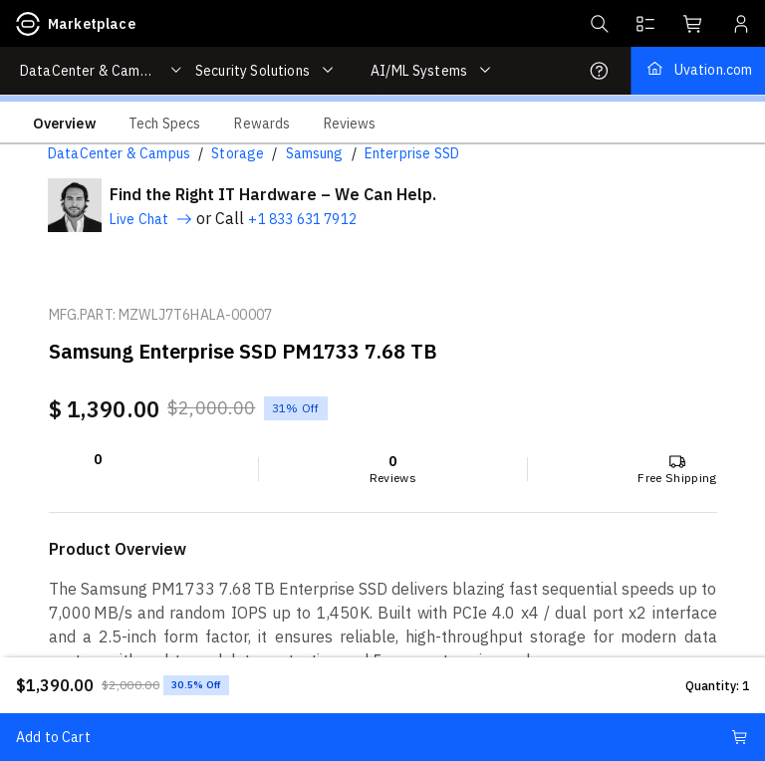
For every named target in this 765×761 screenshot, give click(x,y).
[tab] (64, 122)
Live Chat (151, 219)
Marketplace (75, 24)
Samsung (315, 153)
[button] (598, 24)
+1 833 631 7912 (302, 219)
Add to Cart (382, 737)
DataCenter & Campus (119, 153)
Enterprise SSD (412, 153)
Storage (237, 153)
